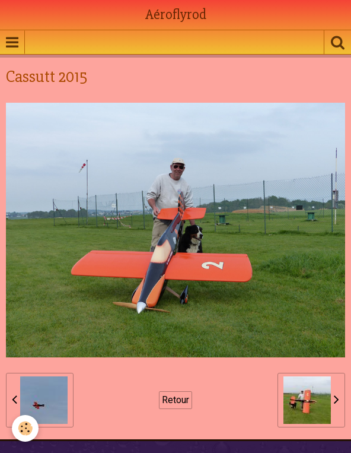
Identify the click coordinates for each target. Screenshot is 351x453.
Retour (175, 400)
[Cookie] (25, 428)
